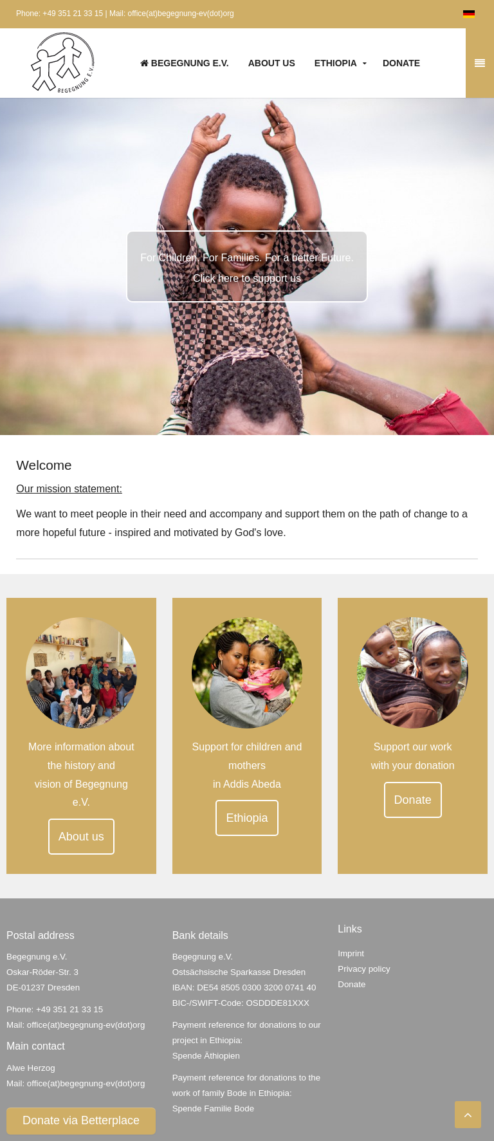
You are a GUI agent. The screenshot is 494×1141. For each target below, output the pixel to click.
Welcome (43, 465)
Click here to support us (247, 278)
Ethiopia (336, 63)
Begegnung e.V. (184, 63)
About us (271, 63)
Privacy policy (364, 969)
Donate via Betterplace (81, 1120)
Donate (401, 63)
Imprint (351, 953)
